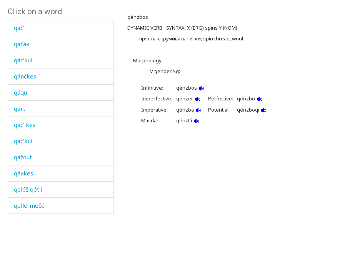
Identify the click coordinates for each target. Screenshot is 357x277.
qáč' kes (24, 124)
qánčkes (25, 76)
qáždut (23, 157)
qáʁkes (23, 173)
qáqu (20, 92)
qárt (19, 108)
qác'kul (23, 60)
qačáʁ (21, 44)
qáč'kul (23, 141)
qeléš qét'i (28, 189)
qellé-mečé (29, 205)
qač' (19, 28)
